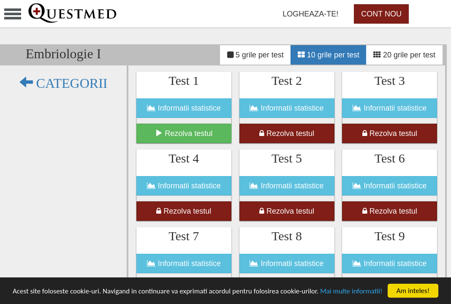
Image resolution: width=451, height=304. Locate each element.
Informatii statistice (184, 108)
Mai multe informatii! (351, 291)
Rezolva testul (183, 133)
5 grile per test (255, 55)
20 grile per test (404, 55)
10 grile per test (328, 55)
